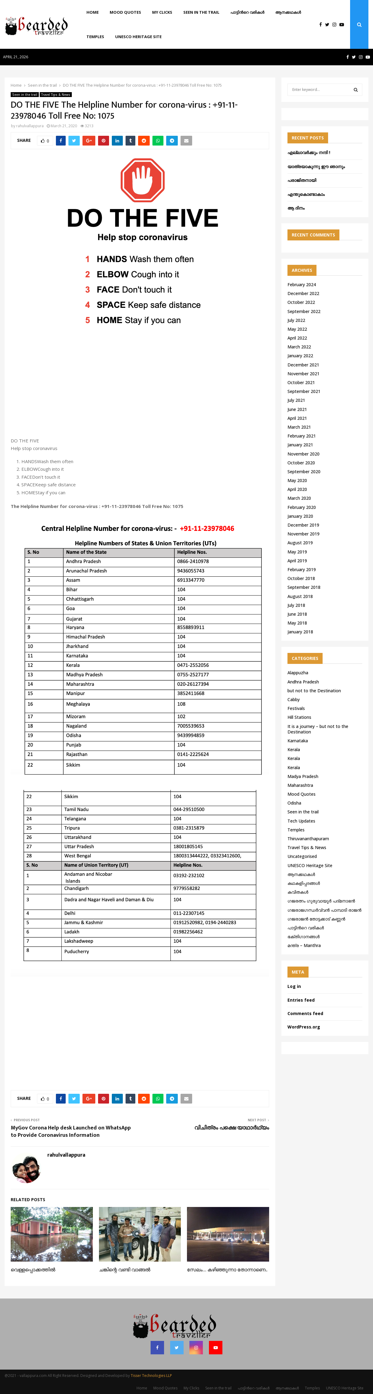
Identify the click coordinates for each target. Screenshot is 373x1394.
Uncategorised (302, 856)
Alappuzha (297, 672)
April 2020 (297, 489)
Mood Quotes (125, 12)
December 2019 (303, 525)
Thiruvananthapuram (308, 838)
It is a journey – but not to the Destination (317, 729)
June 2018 (297, 614)
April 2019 (297, 561)
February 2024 (301, 284)
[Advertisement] (140, 388)
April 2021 (297, 418)
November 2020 (303, 454)
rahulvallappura (30, 125)
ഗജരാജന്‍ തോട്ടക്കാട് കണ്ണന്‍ (316, 919)
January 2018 (300, 632)
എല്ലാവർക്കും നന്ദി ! (308, 152)
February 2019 (301, 569)
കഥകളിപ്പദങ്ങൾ (303, 883)
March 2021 (299, 427)
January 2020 (300, 516)
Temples (95, 36)
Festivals (296, 708)
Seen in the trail (201, 12)
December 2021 (303, 365)
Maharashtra (300, 785)
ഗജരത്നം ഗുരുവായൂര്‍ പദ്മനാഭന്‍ (321, 901)
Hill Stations (299, 717)
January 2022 (300, 355)
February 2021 (301, 436)
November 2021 (303, 373)
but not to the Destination (314, 690)
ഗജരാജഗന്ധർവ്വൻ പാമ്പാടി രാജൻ (324, 910)
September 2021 (303, 391)
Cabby (293, 699)
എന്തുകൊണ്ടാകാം (306, 194)
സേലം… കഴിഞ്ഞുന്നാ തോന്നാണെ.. (227, 1270)
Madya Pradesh (302, 776)
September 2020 (303, 471)
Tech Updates (301, 821)
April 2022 (297, 338)
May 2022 (297, 329)
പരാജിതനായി (301, 180)
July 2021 (296, 400)
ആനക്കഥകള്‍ (288, 12)
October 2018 (301, 578)
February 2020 (301, 507)
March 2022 (299, 347)
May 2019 (297, 552)
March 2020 (299, 498)
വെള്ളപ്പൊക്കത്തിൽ (33, 1270)
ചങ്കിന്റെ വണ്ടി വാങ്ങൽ (124, 1270)
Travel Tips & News (55, 94)
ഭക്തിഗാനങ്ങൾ (303, 936)
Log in (294, 986)
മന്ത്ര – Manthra (304, 945)
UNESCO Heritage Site (138, 36)
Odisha (294, 803)
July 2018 (296, 605)
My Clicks (162, 12)
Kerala (293, 749)
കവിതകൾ (297, 892)
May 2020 (297, 480)
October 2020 (301, 463)
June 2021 (297, 409)
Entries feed (301, 1000)
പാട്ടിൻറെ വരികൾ (247, 12)
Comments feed (305, 1013)
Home (92, 12)
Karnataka (297, 741)
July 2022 (296, 320)
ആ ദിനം (296, 208)
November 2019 (303, 534)
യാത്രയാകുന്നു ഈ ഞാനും (316, 166)
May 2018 (297, 623)
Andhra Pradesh (303, 682)
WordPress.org (303, 1027)
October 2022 (301, 302)
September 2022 (303, 311)
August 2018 (300, 596)
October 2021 (301, 382)
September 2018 (303, 587)
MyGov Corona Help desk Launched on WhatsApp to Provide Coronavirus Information (71, 1131)
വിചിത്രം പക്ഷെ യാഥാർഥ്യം (231, 1128)
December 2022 (303, 293)
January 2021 (300, 445)
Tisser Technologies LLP (151, 1375)
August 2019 (300, 543)
